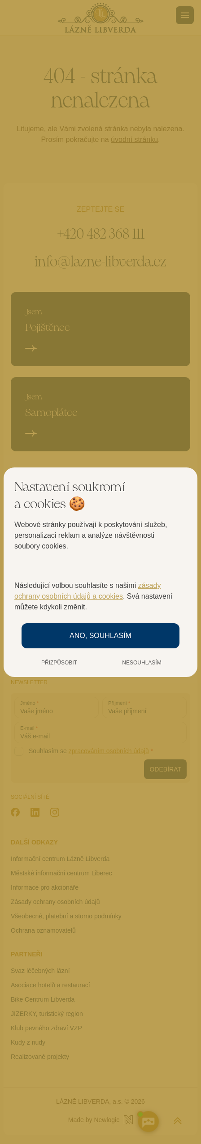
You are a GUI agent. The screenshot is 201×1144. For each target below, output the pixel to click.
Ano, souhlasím (100, 635)
